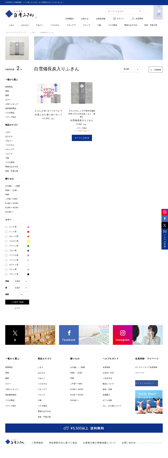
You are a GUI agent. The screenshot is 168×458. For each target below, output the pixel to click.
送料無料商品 (10, 108)
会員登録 (139, 19)
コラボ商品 (112, 25)
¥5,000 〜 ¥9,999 (11, 207)
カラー (8, 99)
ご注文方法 (107, 378)
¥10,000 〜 (9, 212)
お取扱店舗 (100, 19)
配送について (108, 384)
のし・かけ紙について (112, 406)
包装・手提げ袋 (150, 25)
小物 (99, 25)
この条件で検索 (17, 302)
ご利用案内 (69, 19)
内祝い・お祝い (11, 190)
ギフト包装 (107, 400)
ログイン (120, 19)
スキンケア (71, 25)
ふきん (11, 25)
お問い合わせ (115, 443)
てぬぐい (39, 25)
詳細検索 (153, 69)
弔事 (7, 194)
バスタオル (54, 25)
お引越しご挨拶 (12, 186)
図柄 (7, 95)
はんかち (25, 25)
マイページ (139, 373)
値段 (7, 294)
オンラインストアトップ (14, 32)
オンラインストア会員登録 (146, 367)
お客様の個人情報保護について (90, 443)
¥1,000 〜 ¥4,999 (11, 203)
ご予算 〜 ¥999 (11, 199)
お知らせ (84, 19)
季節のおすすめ (130, 25)
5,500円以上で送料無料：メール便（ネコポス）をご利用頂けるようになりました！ (39, 2)
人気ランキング (11, 104)
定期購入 (106, 395)
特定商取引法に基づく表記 (59, 443)
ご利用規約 (36, 443)
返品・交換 (107, 389)
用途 (7, 91)
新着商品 (9, 87)
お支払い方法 (108, 373)
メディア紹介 (10, 117)
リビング (86, 25)
